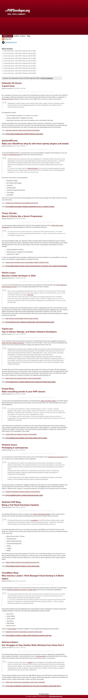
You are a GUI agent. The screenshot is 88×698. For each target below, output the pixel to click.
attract (7, 378)
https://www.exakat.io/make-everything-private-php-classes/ (26, 438)
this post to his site (7, 99)
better (7, 318)
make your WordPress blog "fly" (12, 154)
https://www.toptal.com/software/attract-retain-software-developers (30, 382)
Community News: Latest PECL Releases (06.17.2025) (20, 51)
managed (8, 631)
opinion (47, 262)
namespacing (15, 491)
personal (28, 130)
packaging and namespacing (56, 457)
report (23, 130)
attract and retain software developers (13, 342)
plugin (32, 203)
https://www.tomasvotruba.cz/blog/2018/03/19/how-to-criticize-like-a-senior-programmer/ (36, 266)
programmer (17, 262)
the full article (12, 628)
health (7, 682)
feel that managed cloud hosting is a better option (21, 589)
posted (30, 662)
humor (22, 262)
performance (17, 203)
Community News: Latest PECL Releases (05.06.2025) (20, 68)
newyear (30, 318)
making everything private (48, 400)
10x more (30, 294)
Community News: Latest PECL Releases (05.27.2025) (20, 58)
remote (11, 682)
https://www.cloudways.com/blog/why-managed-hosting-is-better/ (28, 635)
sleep (36, 682)
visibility (12, 434)
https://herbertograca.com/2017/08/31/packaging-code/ (24, 495)
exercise (32, 682)
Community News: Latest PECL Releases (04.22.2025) (20, 73)
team (19, 682)
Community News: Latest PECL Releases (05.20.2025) (20, 63)
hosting (16, 631)
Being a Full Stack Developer (41, 514)
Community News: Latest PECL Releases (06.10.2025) (20, 53)
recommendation (35, 130)
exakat (19, 434)
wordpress (8, 203)
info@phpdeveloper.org (55, 696)
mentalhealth (41, 682)
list (34, 203)
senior (12, 262)
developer (11, 318)
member (36, 631)
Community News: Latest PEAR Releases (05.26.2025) (20, 60)
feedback (36, 262)
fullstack (8, 562)
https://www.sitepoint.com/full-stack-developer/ (22, 566)
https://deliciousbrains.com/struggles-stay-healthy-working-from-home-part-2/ (33, 686)
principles (21, 491)
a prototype (34, 520)
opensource (15, 130)
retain (15, 378)
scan (22, 434)
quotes (40, 631)
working (15, 682)
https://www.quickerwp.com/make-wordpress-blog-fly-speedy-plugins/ (29, 206)
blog (13, 203)
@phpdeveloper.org (9, 42)
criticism (8, 262)
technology (33, 562)
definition (18, 562)
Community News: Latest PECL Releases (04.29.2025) (20, 70)
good (7, 130)
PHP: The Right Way (47, 78)
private (7, 434)
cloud (12, 631)
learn (37, 562)
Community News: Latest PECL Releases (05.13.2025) (20, 66)
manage (11, 378)
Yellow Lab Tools (32, 168)
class (15, 434)
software (19, 378)
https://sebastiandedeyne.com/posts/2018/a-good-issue (24, 134)
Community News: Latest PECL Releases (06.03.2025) (20, 56)
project (20, 130)
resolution (35, 318)
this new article (40, 656)
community (30, 631)
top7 (37, 203)
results (25, 434)
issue (10, 130)
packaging (8, 491)
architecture (27, 491)
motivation (42, 262)
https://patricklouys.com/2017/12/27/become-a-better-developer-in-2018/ (29, 322)
